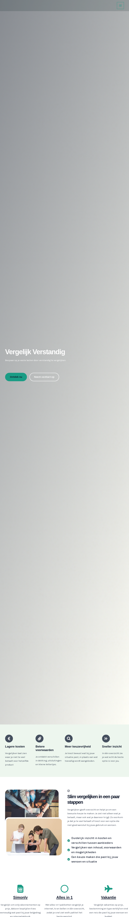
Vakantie (108, 897)
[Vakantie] (109, 889)
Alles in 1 (64, 897)
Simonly (20, 897)
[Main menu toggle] (120, 5)
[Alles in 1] (64, 889)
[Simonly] (20, 889)
